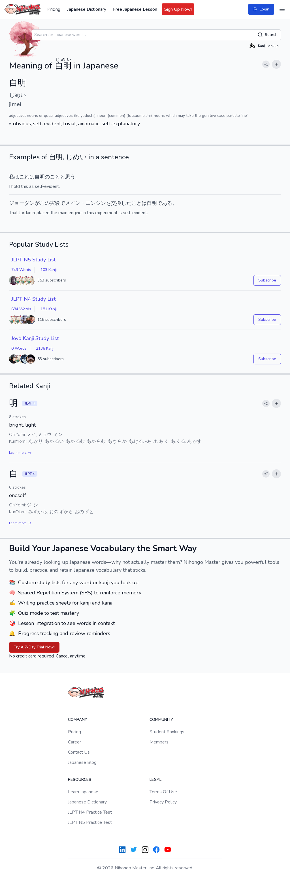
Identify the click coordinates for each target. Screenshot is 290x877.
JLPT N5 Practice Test (90, 822)
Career (74, 742)
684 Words (21, 309)
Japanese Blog (82, 762)
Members (159, 742)
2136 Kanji (45, 348)
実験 (55, 203)
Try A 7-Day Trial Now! (34, 647)
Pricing (53, 9)
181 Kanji (48, 309)
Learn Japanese (83, 792)
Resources (79, 779)
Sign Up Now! (178, 9)
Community (161, 719)
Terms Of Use (163, 792)
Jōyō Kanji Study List (35, 338)
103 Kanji (48, 269)
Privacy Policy (163, 802)
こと (55, 176)
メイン (72, 203)
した (126, 203)
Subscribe (267, 280)
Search (267, 35)
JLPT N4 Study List (33, 299)
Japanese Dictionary (86, 9)
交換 (116, 203)
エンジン (96, 203)
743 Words (21, 269)
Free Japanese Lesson (135, 9)
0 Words (19, 348)
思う (70, 176)
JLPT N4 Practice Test (90, 812)
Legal (155, 779)
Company (77, 719)
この (45, 203)
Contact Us (79, 752)
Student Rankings (167, 732)
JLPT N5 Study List (33, 259)
